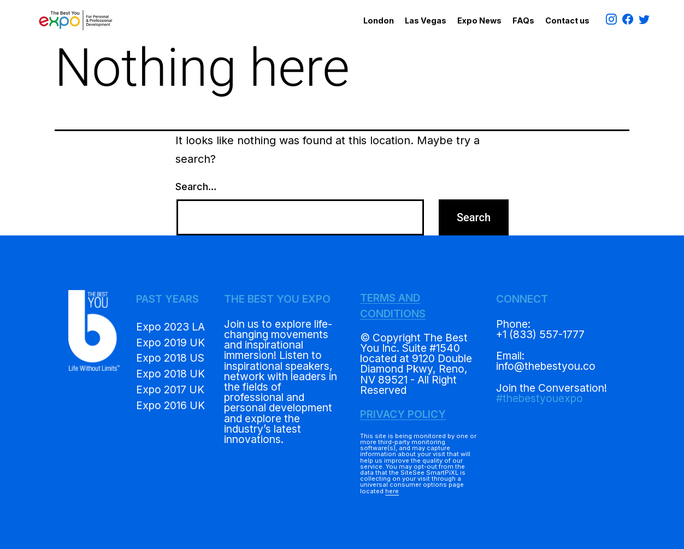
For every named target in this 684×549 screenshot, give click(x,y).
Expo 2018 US (170, 357)
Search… (196, 186)
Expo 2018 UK (170, 373)
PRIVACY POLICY (403, 414)
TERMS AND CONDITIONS (393, 305)
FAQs (523, 20)
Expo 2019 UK (170, 342)
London (378, 20)
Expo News (479, 20)
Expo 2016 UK (170, 405)
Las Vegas (425, 20)
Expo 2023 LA (170, 326)
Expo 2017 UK (170, 389)
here (392, 491)
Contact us (567, 20)
